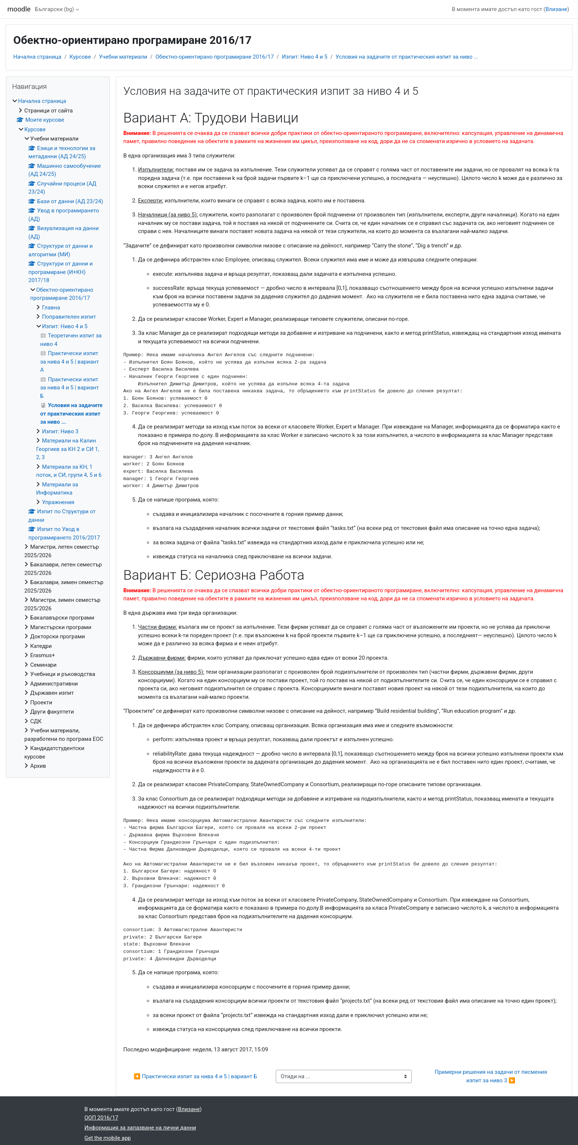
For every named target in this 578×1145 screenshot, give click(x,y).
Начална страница (37, 56)
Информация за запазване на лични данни (140, 1127)
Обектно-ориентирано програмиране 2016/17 (215, 56)
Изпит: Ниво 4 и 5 (304, 56)
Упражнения (58, 502)
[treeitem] (58, 433)
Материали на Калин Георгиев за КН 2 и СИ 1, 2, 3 (67, 449)
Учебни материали (123, 56)
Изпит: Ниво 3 (60, 431)
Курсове (80, 56)
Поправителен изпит (69, 316)
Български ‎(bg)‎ (54, 9)
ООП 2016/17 (101, 1117)
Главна (51, 307)
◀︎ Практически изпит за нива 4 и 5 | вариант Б (195, 1076)
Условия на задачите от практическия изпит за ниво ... (406, 56)
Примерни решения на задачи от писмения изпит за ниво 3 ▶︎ (492, 1076)
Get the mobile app (107, 1138)
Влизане (556, 9)
